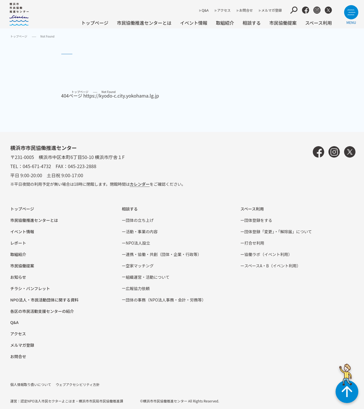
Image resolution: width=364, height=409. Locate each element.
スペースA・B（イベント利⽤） (272, 265)
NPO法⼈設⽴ (138, 243)
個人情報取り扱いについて (30, 384)
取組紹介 (225, 22)
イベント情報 (193, 22)
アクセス (224, 10)
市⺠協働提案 (283, 22)
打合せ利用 (254, 243)
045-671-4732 (37, 166)
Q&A (205, 10)
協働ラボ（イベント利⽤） (268, 254)
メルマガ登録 (271, 10)
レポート (18, 243)
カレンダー (140, 184)
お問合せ (246, 10)
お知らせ (18, 277)
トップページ (94, 22)
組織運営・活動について (147, 277)
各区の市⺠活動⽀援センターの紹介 (42, 311)
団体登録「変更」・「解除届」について (278, 231)
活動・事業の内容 (142, 231)
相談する (252, 22)
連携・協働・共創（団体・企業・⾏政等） (163, 254)
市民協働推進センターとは (144, 22)
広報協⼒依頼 (138, 288)
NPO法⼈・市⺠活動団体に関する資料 (44, 300)
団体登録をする (258, 220)
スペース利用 (318, 22)
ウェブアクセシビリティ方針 (78, 384)
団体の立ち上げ (140, 220)
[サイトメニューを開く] (351, 14)
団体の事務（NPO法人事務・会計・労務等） (166, 300)
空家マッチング (140, 265)
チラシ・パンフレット (30, 288)
